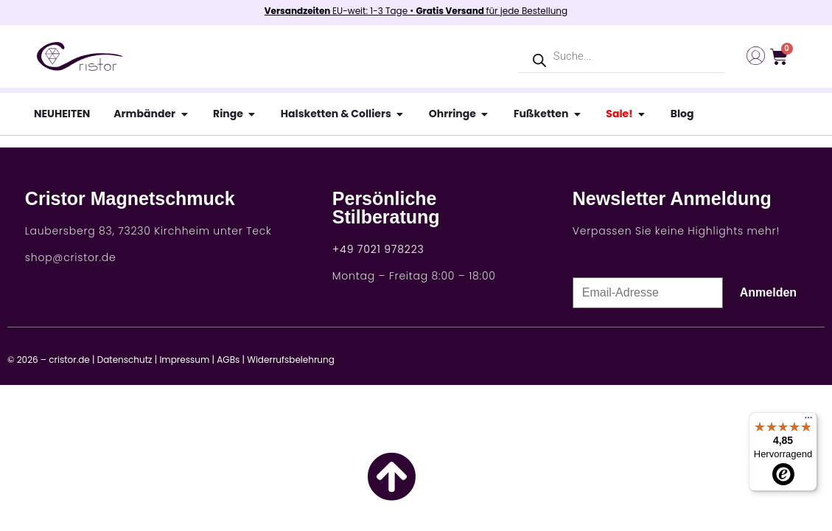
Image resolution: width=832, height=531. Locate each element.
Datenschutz (125, 359)
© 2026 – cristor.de (48, 359)
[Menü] (808, 421)
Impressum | (186, 359)
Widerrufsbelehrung (291, 359)
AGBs (228, 359)
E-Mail (587, 271)
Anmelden (768, 292)
